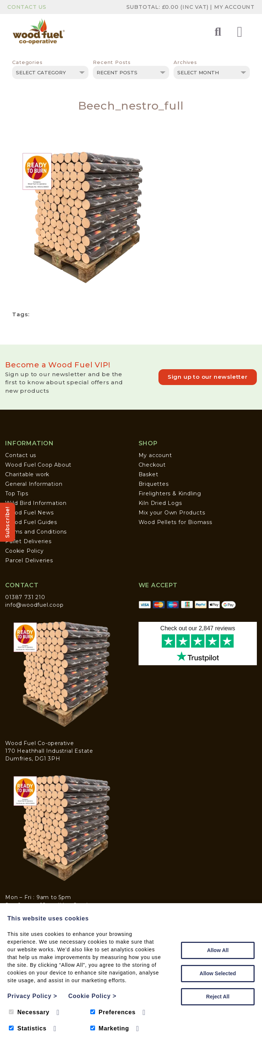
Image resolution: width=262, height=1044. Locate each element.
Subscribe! (7, 522)
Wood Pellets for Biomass (175, 522)
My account (155, 455)
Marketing (109, 1028)
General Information (33, 484)
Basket (148, 474)
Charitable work (27, 474)
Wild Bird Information (36, 503)
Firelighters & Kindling (170, 493)
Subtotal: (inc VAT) (168, 7)
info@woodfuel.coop (34, 605)
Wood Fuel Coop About (38, 465)
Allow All (218, 950)
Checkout (152, 465)
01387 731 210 (25, 597)
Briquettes (154, 484)
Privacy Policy (32, 996)
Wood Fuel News (29, 512)
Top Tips (16, 493)
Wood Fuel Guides (31, 522)
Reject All (217, 997)
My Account (234, 7)
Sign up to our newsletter (208, 376)
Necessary (29, 1012)
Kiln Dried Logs (160, 503)
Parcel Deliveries (29, 560)
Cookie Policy (24, 551)
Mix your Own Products (172, 512)
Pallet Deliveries (28, 541)
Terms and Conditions (36, 531)
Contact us (20, 455)
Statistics (27, 1028)
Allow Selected (218, 973)
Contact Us (26, 7)
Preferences (113, 1012)
